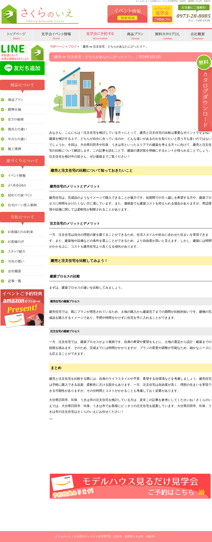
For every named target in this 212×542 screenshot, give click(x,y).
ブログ (72, 46)
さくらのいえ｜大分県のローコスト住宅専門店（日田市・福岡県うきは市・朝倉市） (106, 536)
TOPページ (57, 46)
